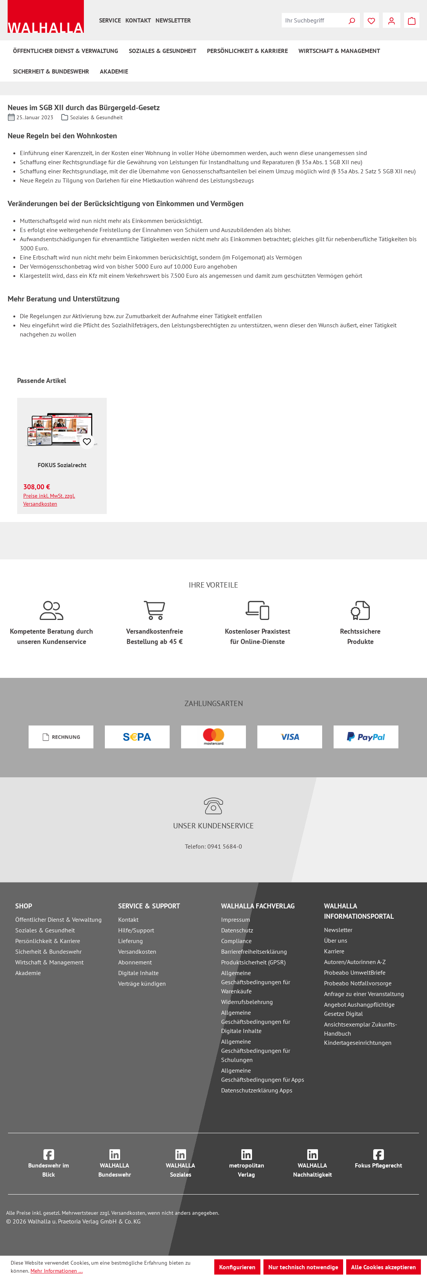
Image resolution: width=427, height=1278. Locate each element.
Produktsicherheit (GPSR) (253, 962)
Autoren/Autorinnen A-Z (355, 962)
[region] (213, 444)
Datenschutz (237, 930)
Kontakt (138, 20)
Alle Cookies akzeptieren (383, 1267)
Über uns (335, 940)
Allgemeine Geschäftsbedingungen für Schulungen (255, 1050)
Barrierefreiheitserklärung (254, 951)
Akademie (28, 973)
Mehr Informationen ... (56, 1270)
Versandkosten (137, 951)
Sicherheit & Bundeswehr (48, 951)
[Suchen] (351, 20)
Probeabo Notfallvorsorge (358, 983)
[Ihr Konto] (391, 20)
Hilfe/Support (136, 930)
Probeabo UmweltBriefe (354, 972)
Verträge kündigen (142, 983)
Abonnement (135, 962)
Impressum (235, 919)
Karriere (334, 951)
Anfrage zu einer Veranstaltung (364, 994)
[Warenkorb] (411, 20)
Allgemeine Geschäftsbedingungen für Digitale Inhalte (255, 1022)
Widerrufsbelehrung (247, 1002)
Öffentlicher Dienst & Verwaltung (58, 919)
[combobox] (313, 20)
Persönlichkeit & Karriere (47, 941)
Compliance (236, 941)
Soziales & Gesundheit (45, 930)
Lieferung (130, 941)
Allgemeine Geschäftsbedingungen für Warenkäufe (255, 982)
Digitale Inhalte (138, 973)
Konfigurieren (237, 1267)
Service (110, 20)
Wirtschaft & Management (49, 962)
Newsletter (173, 20)
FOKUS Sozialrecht (62, 465)
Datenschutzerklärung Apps (256, 1090)
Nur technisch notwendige (303, 1267)
